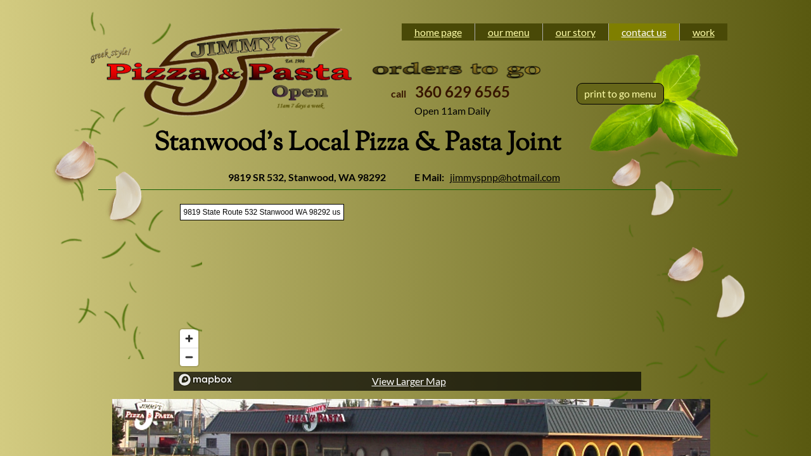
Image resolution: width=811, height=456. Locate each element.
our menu (509, 32)
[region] (407, 294)
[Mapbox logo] (205, 379)
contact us (644, 32)
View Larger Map (409, 381)
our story (576, 32)
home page (438, 32)
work (704, 32)
